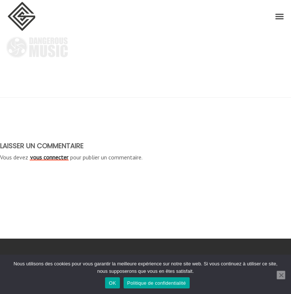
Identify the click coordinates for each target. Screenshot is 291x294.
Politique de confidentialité (156, 283)
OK (112, 283)
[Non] (281, 275)
